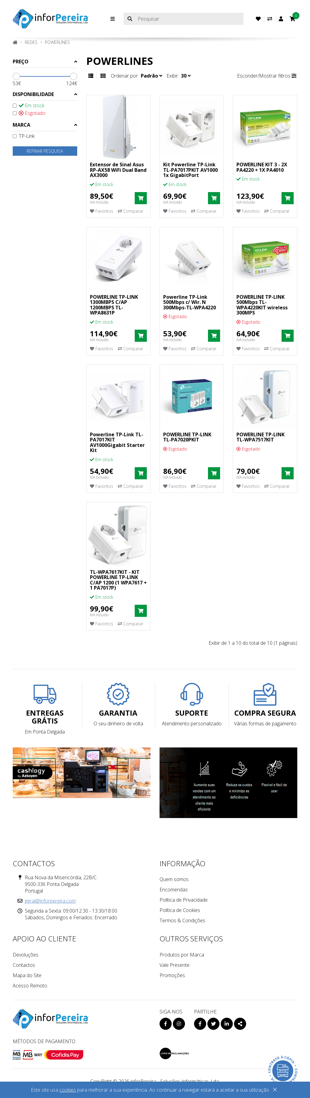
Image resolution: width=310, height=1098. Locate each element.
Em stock (28, 105)
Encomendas (174, 889)
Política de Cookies (180, 910)
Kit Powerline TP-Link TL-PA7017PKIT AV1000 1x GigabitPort (190, 169)
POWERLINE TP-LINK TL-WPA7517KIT (260, 437)
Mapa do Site (27, 975)
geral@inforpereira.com (50, 900)
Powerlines (57, 42)
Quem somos (174, 879)
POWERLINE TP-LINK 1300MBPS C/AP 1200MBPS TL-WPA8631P (114, 305)
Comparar (130, 211)
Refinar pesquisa (45, 151)
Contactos (24, 965)
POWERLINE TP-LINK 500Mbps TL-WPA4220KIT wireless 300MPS (262, 305)
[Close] (274, 1090)
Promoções (172, 975)
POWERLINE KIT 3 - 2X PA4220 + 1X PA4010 (261, 167)
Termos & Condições (182, 920)
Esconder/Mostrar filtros (266, 75)
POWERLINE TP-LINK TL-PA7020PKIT (187, 437)
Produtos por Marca (182, 954)
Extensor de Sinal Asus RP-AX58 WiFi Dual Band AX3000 (118, 169)
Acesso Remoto (30, 985)
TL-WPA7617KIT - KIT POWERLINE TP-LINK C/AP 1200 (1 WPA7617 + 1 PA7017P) (118, 580)
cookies (67, 1089)
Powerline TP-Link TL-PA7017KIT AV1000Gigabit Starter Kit (117, 442)
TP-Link (24, 136)
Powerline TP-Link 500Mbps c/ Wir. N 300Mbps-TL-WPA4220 (189, 302)
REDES (31, 42)
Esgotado (29, 113)
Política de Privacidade (184, 900)
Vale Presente (175, 965)
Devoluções (25, 954)
